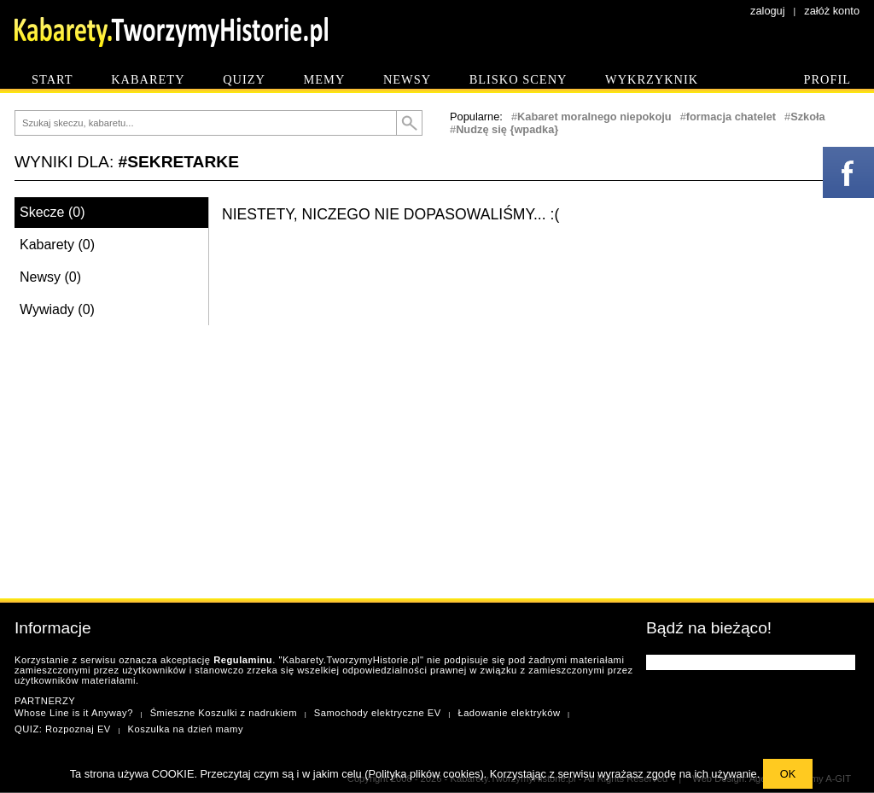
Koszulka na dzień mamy (185, 729)
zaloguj (767, 10)
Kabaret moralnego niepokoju (594, 116)
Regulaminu (242, 660)
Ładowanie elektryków (508, 713)
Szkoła (807, 116)
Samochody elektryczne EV (377, 713)
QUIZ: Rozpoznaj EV (63, 729)
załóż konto (831, 10)
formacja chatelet (731, 116)
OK (788, 773)
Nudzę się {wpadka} (507, 129)
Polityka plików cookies (425, 773)
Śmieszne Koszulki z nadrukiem (223, 713)
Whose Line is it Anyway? (74, 713)
